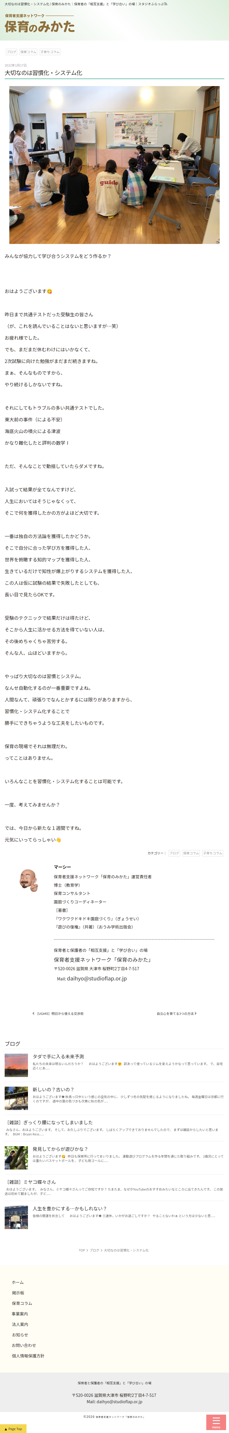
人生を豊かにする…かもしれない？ (70, 1208)
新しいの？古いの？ (54, 1089)
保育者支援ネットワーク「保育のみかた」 (104, 959)
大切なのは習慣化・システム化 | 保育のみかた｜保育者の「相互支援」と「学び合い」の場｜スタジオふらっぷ (84, 4)
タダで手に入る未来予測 (58, 1056)
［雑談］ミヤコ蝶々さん (30, 1181)
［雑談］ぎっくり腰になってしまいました (49, 1122)
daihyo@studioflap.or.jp (97, 978)
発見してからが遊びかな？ (61, 1148)
